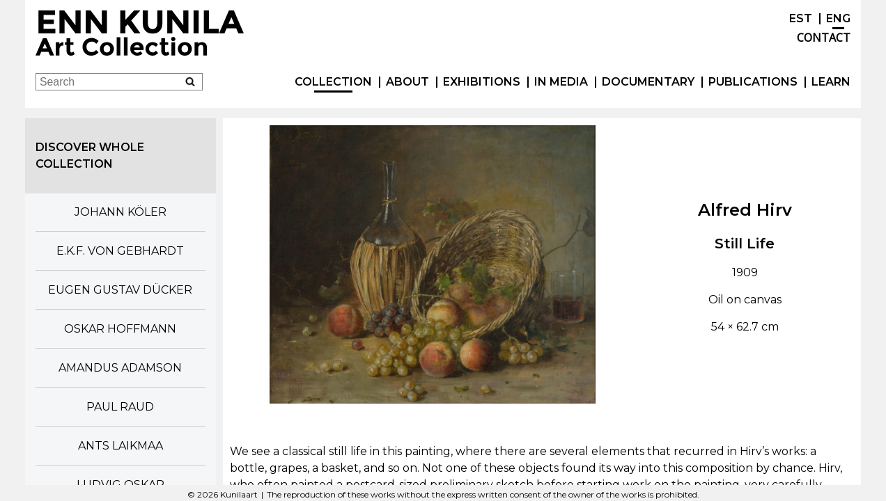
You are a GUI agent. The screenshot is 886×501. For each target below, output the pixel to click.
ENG (838, 18)
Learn (830, 81)
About (407, 81)
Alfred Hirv (745, 210)
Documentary (648, 81)
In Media (561, 81)
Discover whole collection (90, 155)
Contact (823, 37)
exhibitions (481, 81)
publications (753, 81)
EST (800, 18)
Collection (333, 81)
